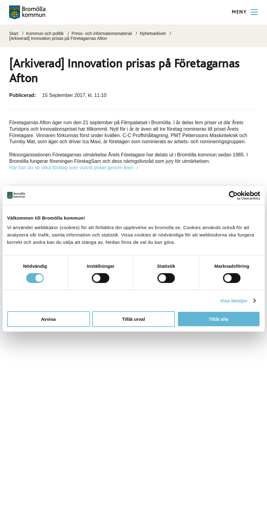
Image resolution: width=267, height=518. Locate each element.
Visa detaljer (233, 300)
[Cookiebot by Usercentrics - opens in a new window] (233, 195)
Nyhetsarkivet (153, 33)
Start (13, 33)
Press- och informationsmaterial (101, 33)
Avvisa (48, 319)
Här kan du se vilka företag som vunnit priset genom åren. (72, 167)
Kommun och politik (44, 33)
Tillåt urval (133, 319)
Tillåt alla (218, 319)
